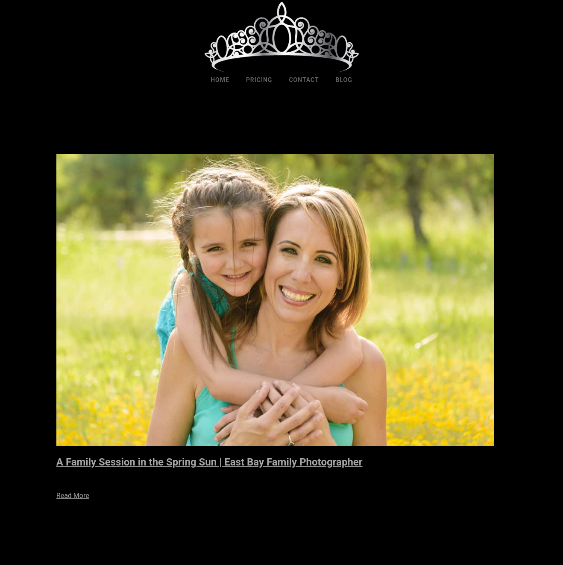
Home (220, 79)
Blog (344, 79)
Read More (72, 496)
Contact (304, 79)
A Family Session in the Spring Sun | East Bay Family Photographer (209, 462)
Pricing (259, 79)
